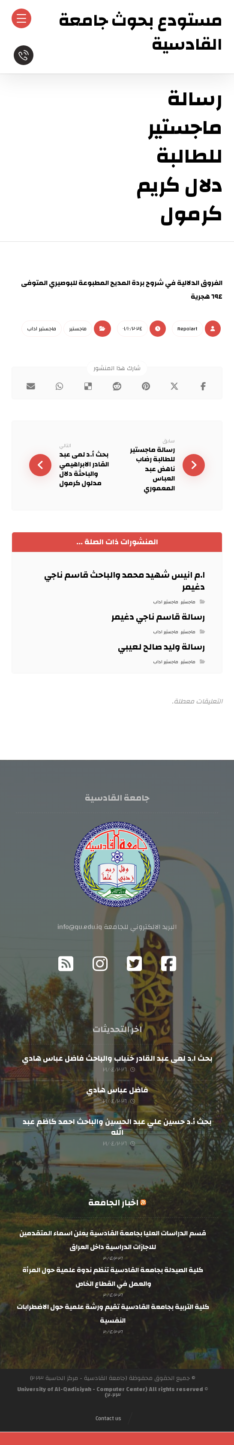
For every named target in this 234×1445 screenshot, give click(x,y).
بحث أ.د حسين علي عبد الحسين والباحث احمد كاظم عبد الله (117, 1127)
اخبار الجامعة (113, 1203)
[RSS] (65, 964)
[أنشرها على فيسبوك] (203, 386)
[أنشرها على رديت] (117, 386)
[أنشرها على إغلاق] (174, 386)
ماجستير (78, 328)
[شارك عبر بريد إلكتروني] (30, 386)
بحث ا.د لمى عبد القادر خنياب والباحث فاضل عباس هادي (117, 1059)
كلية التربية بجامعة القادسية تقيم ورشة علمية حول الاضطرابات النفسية (113, 1314)
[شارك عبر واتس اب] (59, 386)
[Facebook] (168, 964)
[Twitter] (134, 964)
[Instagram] (100, 964)
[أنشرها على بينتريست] (146, 386)
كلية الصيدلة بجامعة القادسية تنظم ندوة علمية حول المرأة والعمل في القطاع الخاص (112, 1277)
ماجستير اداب (41, 328)
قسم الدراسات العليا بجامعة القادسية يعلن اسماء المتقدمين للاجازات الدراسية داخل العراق (112, 1241)
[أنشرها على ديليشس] (88, 386)
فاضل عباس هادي (117, 1090)
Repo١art (187, 328)
